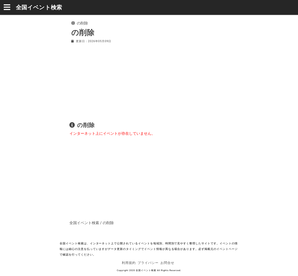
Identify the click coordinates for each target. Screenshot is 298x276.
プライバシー (148, 263)
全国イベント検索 (39, 7)
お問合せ (167, 263)
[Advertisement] (149, 81)
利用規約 (129, 263)
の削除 (108, 223)
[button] (10, 7)
